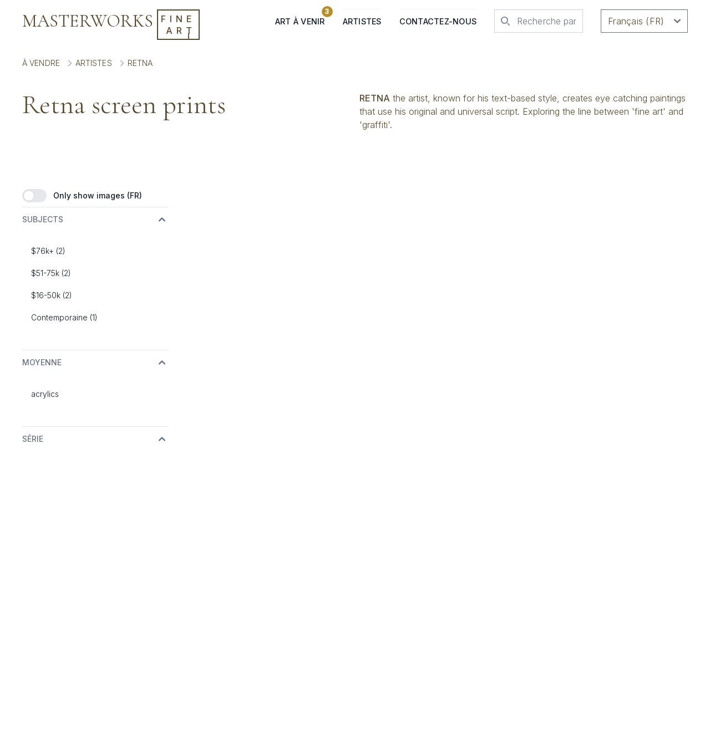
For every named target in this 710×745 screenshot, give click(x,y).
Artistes (362, 21)
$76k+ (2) (48, 251)
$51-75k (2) (51, 273)
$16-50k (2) (51, 295)
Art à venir (300, 17)
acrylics (45, 394)
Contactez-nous (438, 21)
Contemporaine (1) (64, 317)
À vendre (41, 63)
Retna (140, 63)
